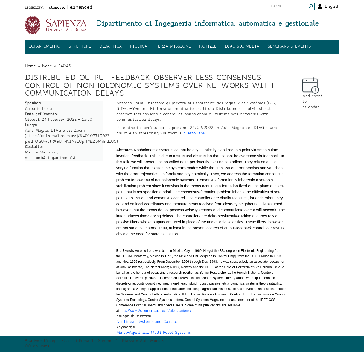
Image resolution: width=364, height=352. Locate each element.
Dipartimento (44, 47)
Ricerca (138, 47)
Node (47, 66)
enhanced (81, 7)
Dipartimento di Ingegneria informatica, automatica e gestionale (208, 24)
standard (57, 8)
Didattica (110, 47)
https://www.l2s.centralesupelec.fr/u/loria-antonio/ (155, 311)
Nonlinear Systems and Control (146, 322)
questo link (194, 133)
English (332, 7)
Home (30, 66)
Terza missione (173, 47)
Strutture (80, 47)
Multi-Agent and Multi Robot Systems (153, 333)
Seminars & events (289, 47)
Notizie (208, 47)
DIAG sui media (242, 47)
